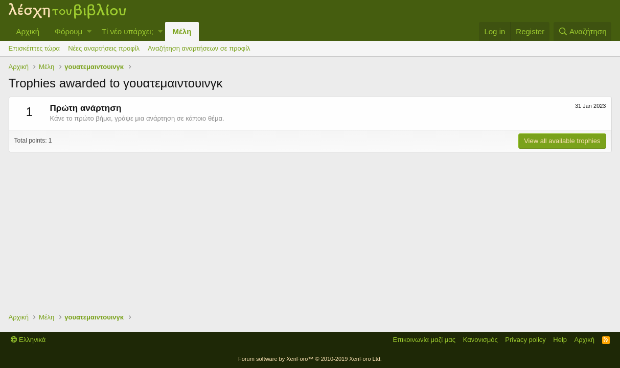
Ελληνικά (28, 339)
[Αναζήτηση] (583, 31)
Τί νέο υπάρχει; (127, 31)
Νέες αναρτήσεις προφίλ (104, 48)
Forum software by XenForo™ (310, 359)
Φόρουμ (68, 31)
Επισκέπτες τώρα (34, 48)
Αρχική (28, 31)
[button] (89, 31)
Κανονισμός (480, 339)
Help (560, 339)
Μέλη (182, 31)
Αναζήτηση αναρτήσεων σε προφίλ (199, 48)
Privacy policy (525, 339)
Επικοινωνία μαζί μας (424, 339)
